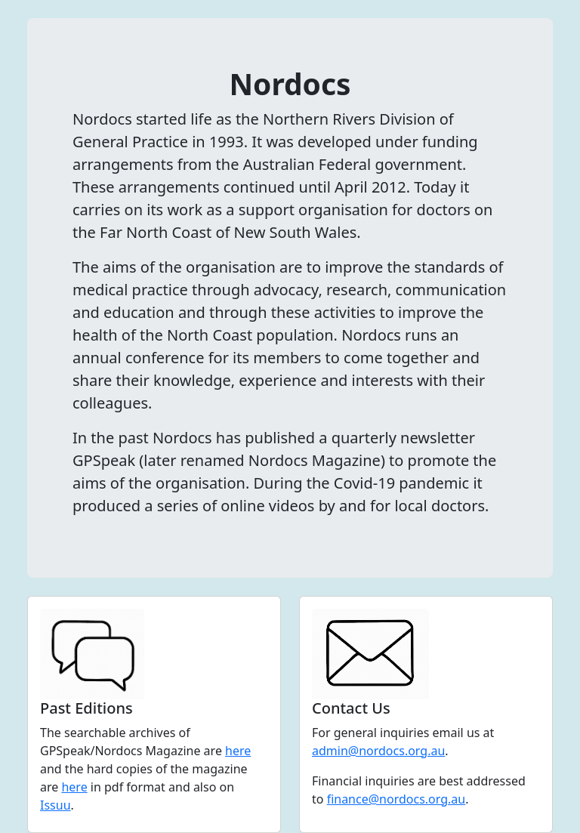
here (238, 750)
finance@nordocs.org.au (396, 799)
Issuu (55, 805)
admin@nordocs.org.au (378, 750)
